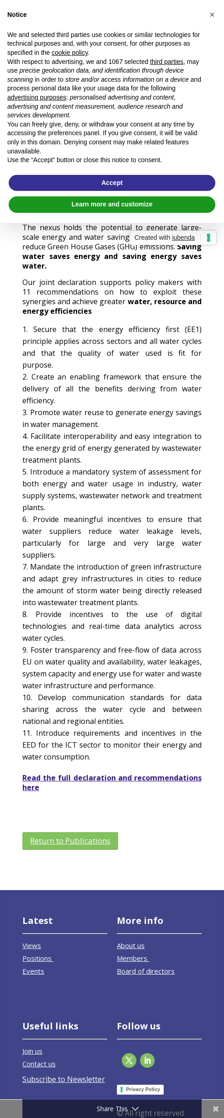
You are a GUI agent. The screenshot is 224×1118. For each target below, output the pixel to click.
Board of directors (146, 971)
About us (131, 945)
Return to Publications (70, 840)
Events (33, 971)
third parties (166, 61)
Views (31, 945)
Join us (32, 1050)
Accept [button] (112, 182)
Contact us (39, 1063)
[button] (212, 14)
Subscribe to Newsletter (63, 1079)
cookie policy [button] (70, 52)
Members (133, 958)
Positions (37, 958)
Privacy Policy (143, 1089)
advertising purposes (36, 97)
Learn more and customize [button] (112, 204)
